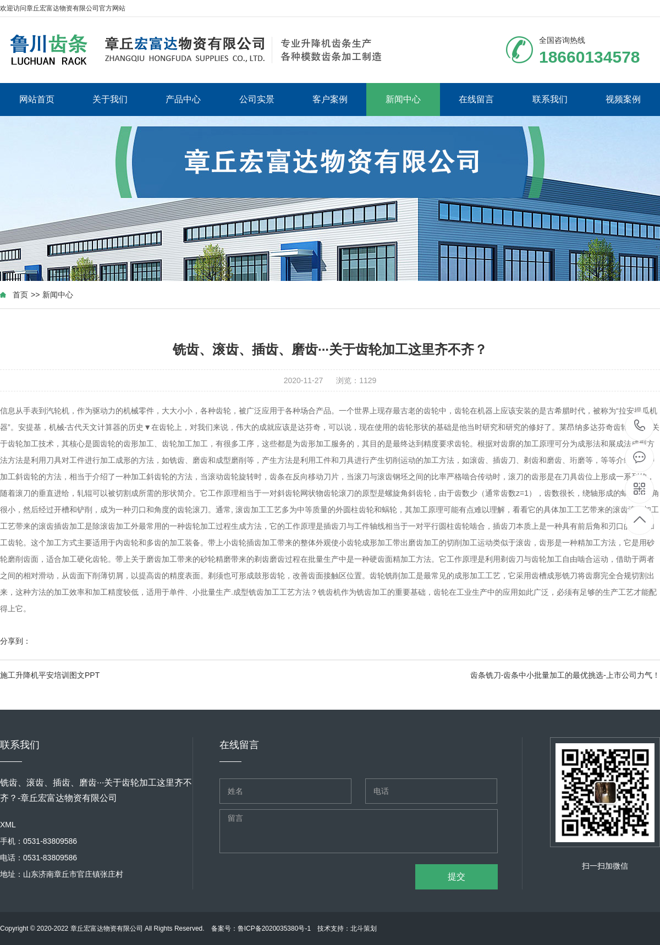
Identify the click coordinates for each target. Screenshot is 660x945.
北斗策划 (363, 928)
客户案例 (330, 99)
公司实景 (256, 99)
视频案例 (623, 99)
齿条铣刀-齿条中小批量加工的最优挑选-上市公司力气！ (565, 675)
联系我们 (550, 99)
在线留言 (476, 99)
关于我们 (110, 99)
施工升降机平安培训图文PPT (50, 675)
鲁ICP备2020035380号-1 (274, 928)
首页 (20, 294)
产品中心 (183, 99)
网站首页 (36, 99)
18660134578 (639, 426)
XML (8, 824)
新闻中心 (403, 99)
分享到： (15, 641)
